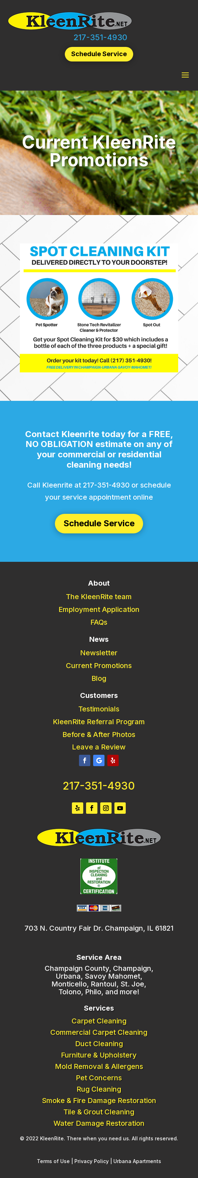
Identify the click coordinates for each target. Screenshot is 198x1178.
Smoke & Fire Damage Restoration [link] (99, 1100)
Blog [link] (98, 678)
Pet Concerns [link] (99, 1078)
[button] (185, 74)
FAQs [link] (98, 622)
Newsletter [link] (99, 653)
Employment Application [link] (99, 609)
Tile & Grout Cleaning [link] (98, 1112)
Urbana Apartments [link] (137, 1161)
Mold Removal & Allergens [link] (99, 1066)
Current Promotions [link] (99, 665)
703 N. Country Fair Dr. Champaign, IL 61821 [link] (99, 928)
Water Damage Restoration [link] (99, 1123)
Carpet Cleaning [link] (99, 1021)
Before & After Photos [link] (98, 734)
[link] (70, 29)
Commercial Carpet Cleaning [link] (98, 1032)
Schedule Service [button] (99, 54)
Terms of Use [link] (53, 1161)
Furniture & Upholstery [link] (99, 1055)
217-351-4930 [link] (100, 37)
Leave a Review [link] (99, 747)
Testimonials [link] (98, 709)
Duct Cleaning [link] (99, 1043)
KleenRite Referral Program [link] (99, 721)
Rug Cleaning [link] (99, 1089)
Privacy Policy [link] (91, 1161)
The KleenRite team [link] (99, 596)
